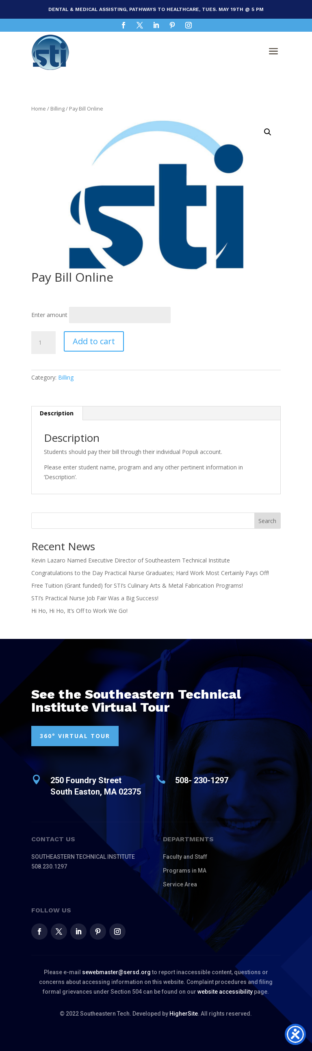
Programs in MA (184, 870)
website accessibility (225, 991)
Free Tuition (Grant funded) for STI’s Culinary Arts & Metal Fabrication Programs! (137, 585)
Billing (57, 108)
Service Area (180, 884)
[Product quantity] (43, 342)
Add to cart (94, 341)
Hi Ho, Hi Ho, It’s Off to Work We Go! (79, 611)
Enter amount (49, 315)
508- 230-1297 (201, 780)
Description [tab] (57, 413)
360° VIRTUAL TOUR (75, 736)
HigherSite (183, 1013)
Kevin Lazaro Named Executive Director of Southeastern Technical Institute (130, 560)
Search (267, 521)
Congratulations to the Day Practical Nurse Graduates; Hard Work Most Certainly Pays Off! (150, 573)
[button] (267, 132)
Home (38, 108)
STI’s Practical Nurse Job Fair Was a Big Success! (94, 598)
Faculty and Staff (185, 856)
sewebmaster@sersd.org (116, 972)
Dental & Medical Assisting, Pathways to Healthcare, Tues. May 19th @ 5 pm (156, 9)
